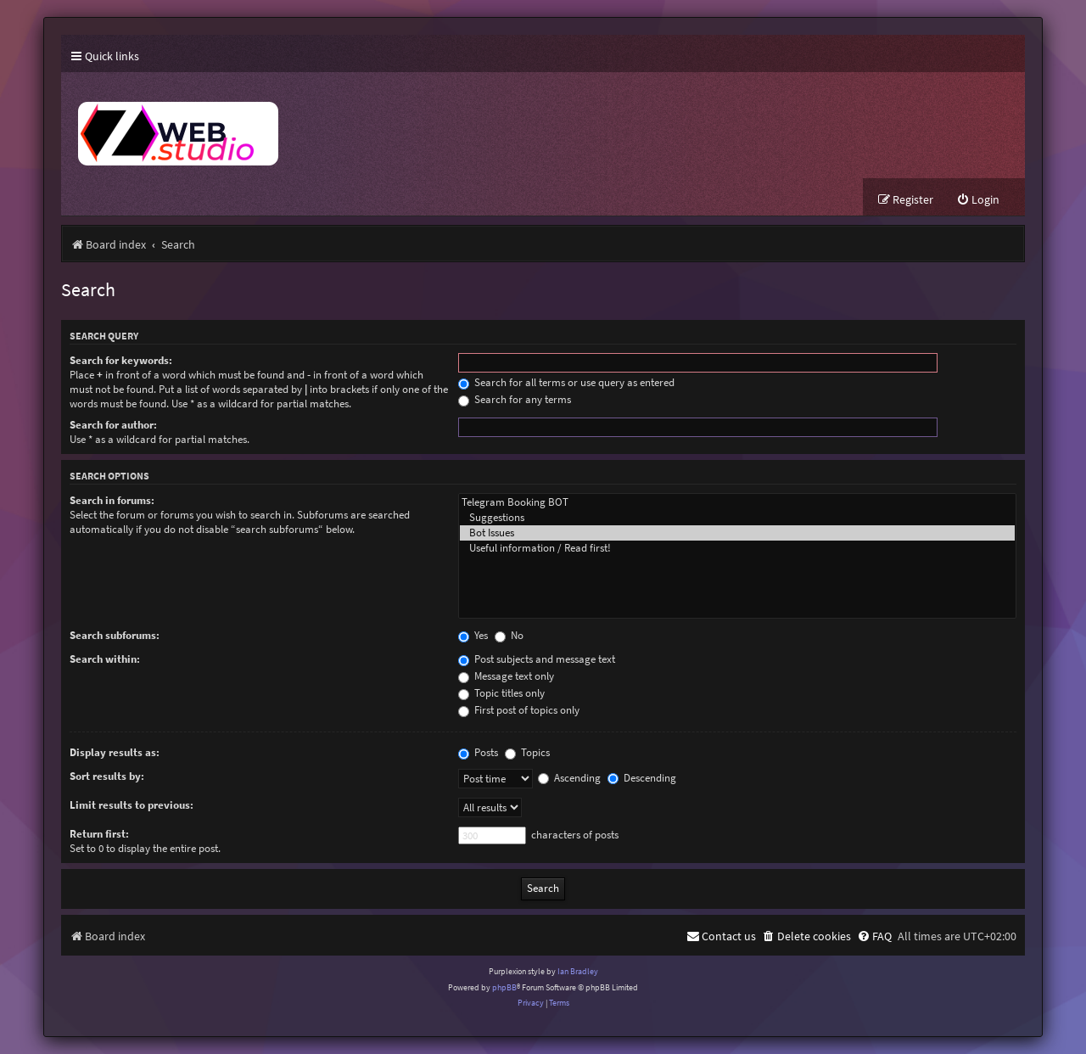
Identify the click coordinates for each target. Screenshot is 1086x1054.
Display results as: (115, 752)
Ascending (569, 778)
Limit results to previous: (131, 805)
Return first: (99, 834)
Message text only (506, 676)
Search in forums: (112, 500)
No (509, 635)
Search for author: (113, 425)
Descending (641, 778)
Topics (527, 752)
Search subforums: (115, 635)
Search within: (105, 659)
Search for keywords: (121, 360)
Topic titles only (501, 693)
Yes (473, 635)
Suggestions (737, 517)
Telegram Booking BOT (737, 502)
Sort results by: (107, 776)
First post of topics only (518, 710)
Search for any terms (514, 399)
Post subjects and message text (536, 659)
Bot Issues (737, 533)
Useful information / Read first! (737, 548)
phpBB (504, 987)
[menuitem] (977, 200)
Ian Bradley (577, 971)
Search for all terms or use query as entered (566, 382)
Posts (478, 752)
